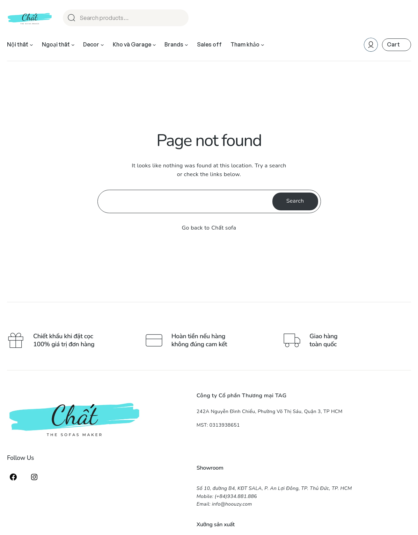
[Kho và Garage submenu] (154, 44)
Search (180, 18)
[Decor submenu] (102, 44)
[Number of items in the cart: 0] (396, 44)
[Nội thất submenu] (31, 44)
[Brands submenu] (186, 44)
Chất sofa (223, 228)
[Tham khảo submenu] (262, 44)
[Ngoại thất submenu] (73, 44)
